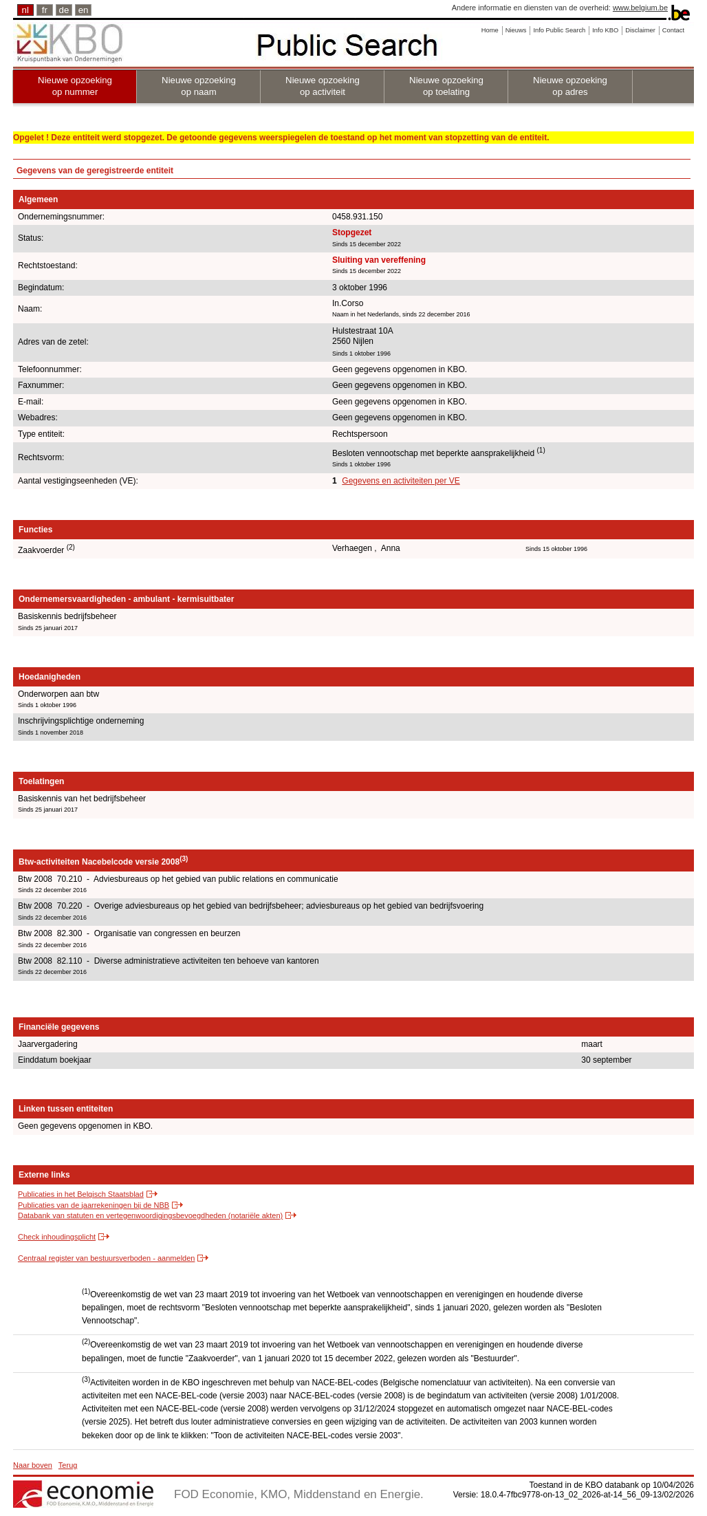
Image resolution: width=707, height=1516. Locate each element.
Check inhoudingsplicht (57, 1237)
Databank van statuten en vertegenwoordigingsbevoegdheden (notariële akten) (150, 1215)
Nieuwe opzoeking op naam (199, 86)
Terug (68, 1465)
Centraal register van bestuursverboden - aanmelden (106, 1258)
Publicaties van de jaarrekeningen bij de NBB (93, 1205)
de (64, 10)
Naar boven (32, 1465)
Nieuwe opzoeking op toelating (446, 86)
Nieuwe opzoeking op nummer (75, 86)
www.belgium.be (640, 7)
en (83, 10)
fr (44, 10)
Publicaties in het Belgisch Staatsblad (81, 1194)
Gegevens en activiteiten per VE (400, 481)
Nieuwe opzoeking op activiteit (322, 86)
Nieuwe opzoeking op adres (570, 86)
